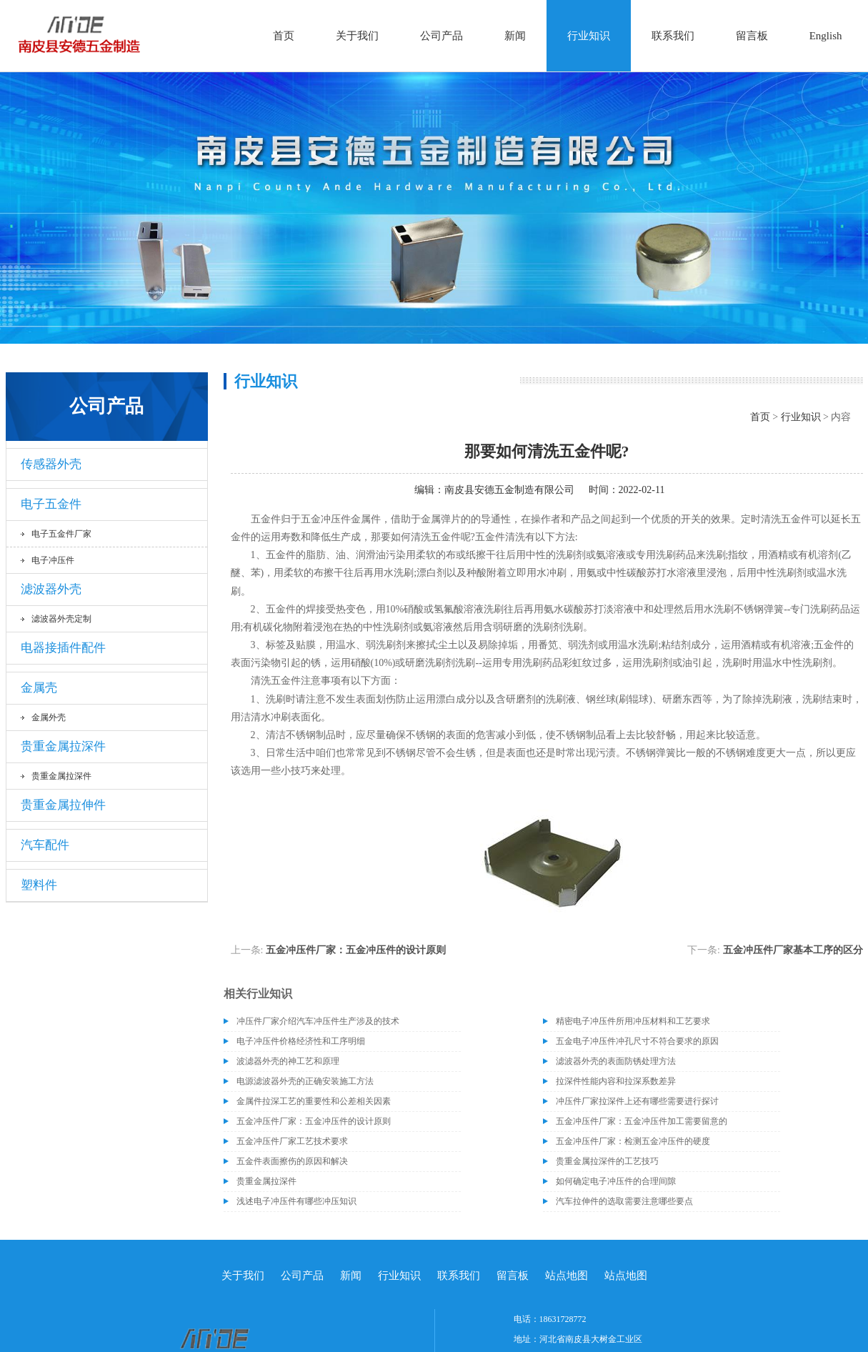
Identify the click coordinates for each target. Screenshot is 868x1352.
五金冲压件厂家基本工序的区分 (793, 950)
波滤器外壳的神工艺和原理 (287, 1061)
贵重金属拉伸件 (63, 805)
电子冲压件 (52, 560)
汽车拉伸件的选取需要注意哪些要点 (624, 1201)
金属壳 (39, 688)
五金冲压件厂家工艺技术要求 (292, 1141)
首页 (283, 35)
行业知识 (588, 35)
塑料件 (39, 885)
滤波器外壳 (51, 589)
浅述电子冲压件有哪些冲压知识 (296, 1201)
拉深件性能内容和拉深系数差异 (616, 1081)
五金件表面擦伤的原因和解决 (292, 1161)
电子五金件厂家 (61, 534)
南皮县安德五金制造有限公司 (509, 489)
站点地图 (566, 1275)
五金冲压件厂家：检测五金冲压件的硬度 (633, 1141)
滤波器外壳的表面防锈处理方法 (616, 1061)
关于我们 (357, 35)
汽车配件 (45, 845)
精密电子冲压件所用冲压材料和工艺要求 (633, 1021)
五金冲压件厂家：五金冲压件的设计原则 (356, 950)
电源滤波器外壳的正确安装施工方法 (305, 1081)
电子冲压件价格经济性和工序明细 (300, 1041)
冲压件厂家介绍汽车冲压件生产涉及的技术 (317, 1021)
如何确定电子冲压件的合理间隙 (616, 1181)
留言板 (752, 35)
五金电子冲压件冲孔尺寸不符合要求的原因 (637, 1041)
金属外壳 (48, 717)
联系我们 (673, 35)
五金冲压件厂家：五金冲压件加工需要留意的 (641, 1121)
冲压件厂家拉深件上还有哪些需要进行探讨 (637, 1101)
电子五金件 (51, 504)
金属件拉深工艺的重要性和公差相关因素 (313, 1101)
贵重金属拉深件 (63, 746)
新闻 (515, 35)
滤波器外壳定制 (61, 619)
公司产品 (441, 35)
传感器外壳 (51, 464)
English (825, 35)
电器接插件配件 (63, 648)
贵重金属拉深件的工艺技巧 (607, 1161)
